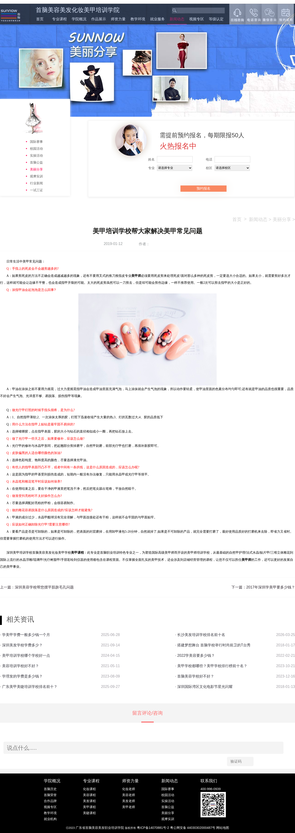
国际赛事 (36, 141)
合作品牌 (50, 801)
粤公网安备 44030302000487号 (193, 828)
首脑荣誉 (50, 795)
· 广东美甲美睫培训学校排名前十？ (28, 687)
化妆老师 (128, 789)
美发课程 (89, 801)
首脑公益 (36, 162)
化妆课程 (89, 789)
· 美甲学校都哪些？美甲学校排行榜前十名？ (211, 666)
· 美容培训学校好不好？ (19, 666)
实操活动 (36, 155)
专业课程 (59, 19)
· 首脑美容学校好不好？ (194, 676)
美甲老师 (128, 807)
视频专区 (196, 19)
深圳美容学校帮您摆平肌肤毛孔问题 (44, 587)
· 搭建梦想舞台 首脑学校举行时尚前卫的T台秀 (213, 645)
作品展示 (98, 19)
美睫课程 (89, 813)
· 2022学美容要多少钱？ (195, 655)
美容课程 (89, 795)
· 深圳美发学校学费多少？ (21, 645)
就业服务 (157, 19)
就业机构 (50, 819)
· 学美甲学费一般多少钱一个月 (25, 635)
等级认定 (216, 19)
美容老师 (128, 795)
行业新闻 (36, 183)
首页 (40, 19)
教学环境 (137, 19)
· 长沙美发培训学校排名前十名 (200, 635)
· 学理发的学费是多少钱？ (21, 676)
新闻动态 (177, 19)
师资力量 (118, 19)
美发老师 (128, 801)
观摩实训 (36, 176)
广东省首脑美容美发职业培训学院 (100, 828)
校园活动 (36, 148)
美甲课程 (89, 807)
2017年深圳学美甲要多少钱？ (270, 587)
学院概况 (79, 19)
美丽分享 (36, 169)
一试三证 (36, 190)
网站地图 (222, 828)
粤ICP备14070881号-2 (153, 828)
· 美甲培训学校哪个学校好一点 (25, 655)
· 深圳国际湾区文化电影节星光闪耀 (204, 687)
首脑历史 (50, 789)
